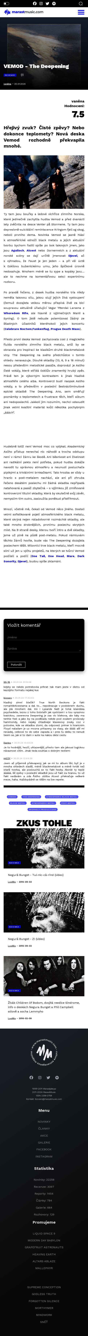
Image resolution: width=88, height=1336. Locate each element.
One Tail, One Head (47, 556)
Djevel (72, 255)
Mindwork (44, 1315)
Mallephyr (44, 1268)
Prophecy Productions (42, 809)
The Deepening (31, 797)
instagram (44, 1156)
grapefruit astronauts (44, 1247)
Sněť (44, 1322)
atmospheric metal (43, 803)
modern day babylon (44, 1240)
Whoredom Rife (16, 313)
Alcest (31, 250)
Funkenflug (40, 329)
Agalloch (17, 250)
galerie (44, 1142)
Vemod (12, 797)
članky (44, 1128)
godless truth (44, 1294)
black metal (17, 803)
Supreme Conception (44, 1287)
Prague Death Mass (65, 329)
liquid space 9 (44, 1233)
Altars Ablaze (44, 1261)
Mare (70, 556)
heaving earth (44, 1254)
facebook (44, 1149)
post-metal (68, 803)
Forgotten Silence (44, 1301)
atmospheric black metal (61, 797)
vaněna (7, 84)
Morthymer (44, 1308)
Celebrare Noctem (18, 329)
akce (44, 1135)
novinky (44, 1121)
